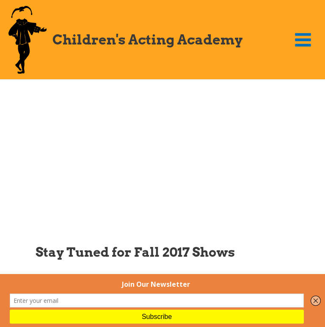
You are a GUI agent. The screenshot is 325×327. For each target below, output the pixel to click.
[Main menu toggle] (303, 39)
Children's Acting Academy (147, 39)
